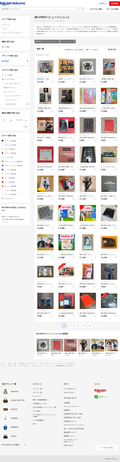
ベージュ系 (15, 157)
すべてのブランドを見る (10, 445)
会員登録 (114, 3)
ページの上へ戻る (106, 447)
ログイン (103, 3)
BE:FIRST (15, 61)
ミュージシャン (68, 41)
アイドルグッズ (16, 100)
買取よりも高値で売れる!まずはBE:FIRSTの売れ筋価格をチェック (15, 219)
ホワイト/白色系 (15, 145)
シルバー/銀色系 (15, 190)
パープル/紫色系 (15, 170)
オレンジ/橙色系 (15, 186)
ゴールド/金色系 (15, 194)
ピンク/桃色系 (15, 178)
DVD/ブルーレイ (16, 87)
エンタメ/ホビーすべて (16, 83)
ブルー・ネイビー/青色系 (15, 166)
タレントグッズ (16, 92)
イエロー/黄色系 (15, 174)
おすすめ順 (79, 50)
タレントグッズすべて (16, 96)
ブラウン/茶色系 (15, 153)
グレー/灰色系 (15, 149)
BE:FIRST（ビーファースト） (47, 41)
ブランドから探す (112, 9)
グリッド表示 (92, 50)
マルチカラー (15, 198)
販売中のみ (68, 50)
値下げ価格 (15, 47)
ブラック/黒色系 (15, 141)
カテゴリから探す (96, 9)
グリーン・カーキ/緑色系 (15, 161)
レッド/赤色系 (15, 182)
